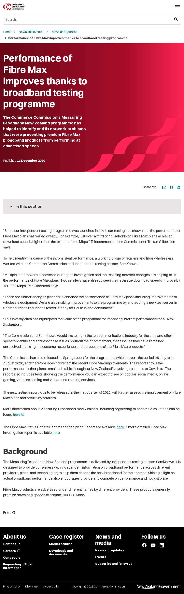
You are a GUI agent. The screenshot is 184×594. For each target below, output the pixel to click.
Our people (11, 557)
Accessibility (51, 586)
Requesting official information (17, 566)
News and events (31, 32)
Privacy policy (12, 586)
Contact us (11, 544)
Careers (11, 551)
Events (100, 557)
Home (7, 32)
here (19, 414)
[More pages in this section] (92, 206)
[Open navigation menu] (178, 5)
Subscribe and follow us (113, 564)
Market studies (60, 544)
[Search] (92, 19)
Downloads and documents (61, 552)
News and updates (64, 32)
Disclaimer (32, 586)
